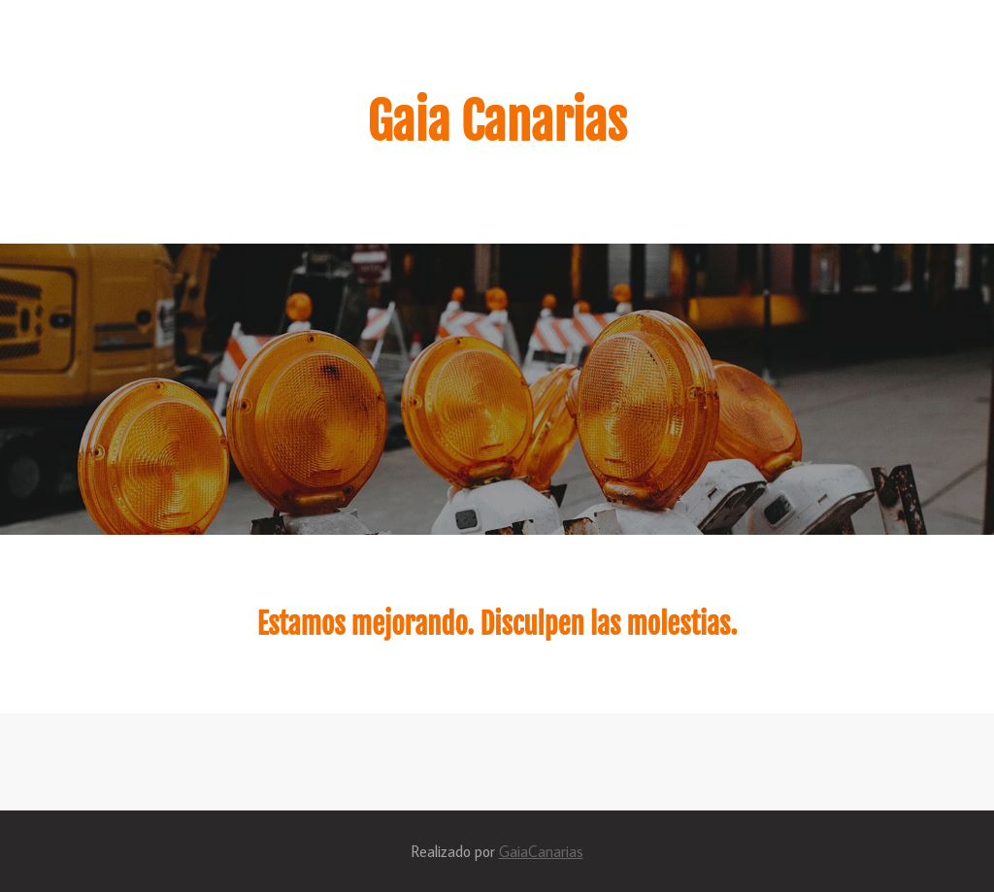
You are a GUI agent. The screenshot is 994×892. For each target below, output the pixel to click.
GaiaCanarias (541, 851)
